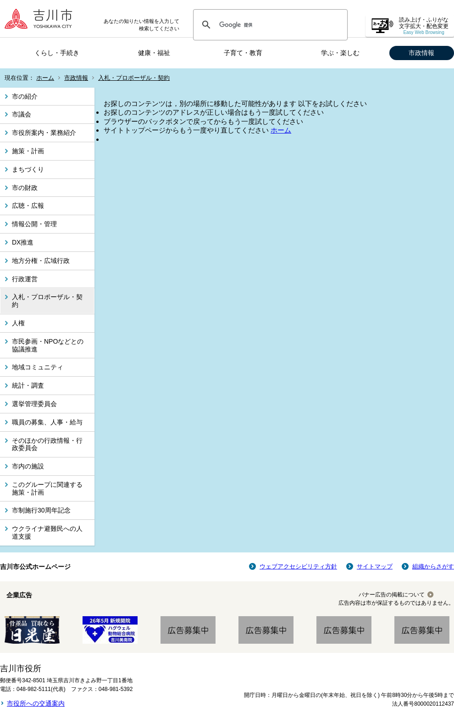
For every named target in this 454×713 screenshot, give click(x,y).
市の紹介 (25, 96)
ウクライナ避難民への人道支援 (47, 532)
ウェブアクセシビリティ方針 (298, 566)
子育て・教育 (243, 52)
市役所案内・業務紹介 (44, 132)
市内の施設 (28, 466)
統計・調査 (28, 385)
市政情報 (421, 52)
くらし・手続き (56, 52)
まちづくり (28, 169)
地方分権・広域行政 (41, 260)
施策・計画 (28, 151)
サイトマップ (375, 566)
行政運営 (25, 279)
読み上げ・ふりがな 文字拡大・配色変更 (423, 26)
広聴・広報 (28, 205)
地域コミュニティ (37, 367)
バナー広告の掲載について (392, 594)
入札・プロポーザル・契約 (134, 77)
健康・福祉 (154, 52)
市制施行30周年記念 (41, 510)
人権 (18, 323)
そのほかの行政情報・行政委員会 (47, 444)
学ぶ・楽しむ (340, 52)
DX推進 (22, 242)
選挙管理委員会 (34, 403)
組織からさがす (433, 566)
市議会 (21, 114)
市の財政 (25, 187)
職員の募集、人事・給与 (47, 422)
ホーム (45, 77)
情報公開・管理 (34, 224)
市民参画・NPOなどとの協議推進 (47, 345)
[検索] (269, 24)
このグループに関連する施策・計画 (47, 488)
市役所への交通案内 (36, 703)
